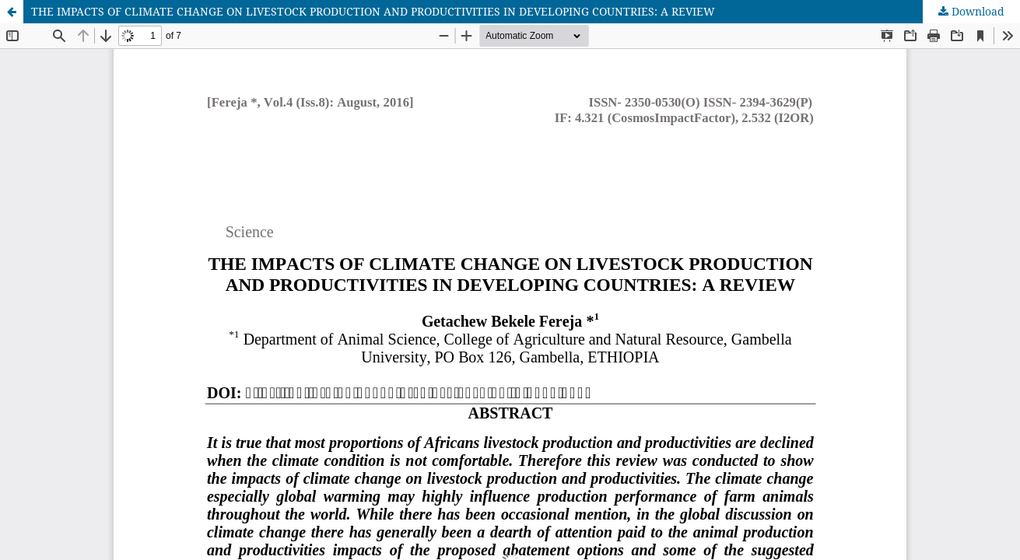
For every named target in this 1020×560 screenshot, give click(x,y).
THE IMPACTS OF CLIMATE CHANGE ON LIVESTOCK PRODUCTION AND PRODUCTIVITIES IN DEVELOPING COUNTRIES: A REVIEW (373, 11)
